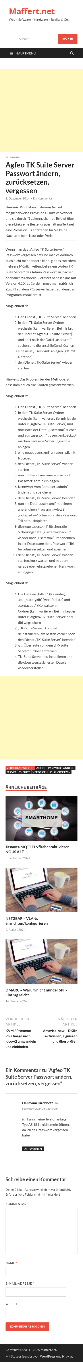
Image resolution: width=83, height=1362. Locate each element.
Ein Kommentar (43, 198)
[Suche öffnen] (72, 53)
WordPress (48, 1356)
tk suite (24, 772)
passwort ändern (61, 768)
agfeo (41, 768)
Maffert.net (32, 11)
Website (12, 1304)
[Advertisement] (41, 110)
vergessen (40, 772)
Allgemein (12, 157)
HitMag (67, 1356)
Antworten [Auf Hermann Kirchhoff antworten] (33, 1148)
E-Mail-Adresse (20, 1283)
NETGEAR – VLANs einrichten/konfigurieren (27, 921)
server (12, 772)
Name (11, 1263)
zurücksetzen (60, 772)
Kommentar (17, 1204)
